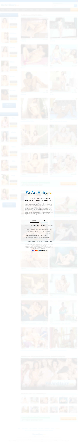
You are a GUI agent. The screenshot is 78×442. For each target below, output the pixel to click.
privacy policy (46, 239)
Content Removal (41, 248)
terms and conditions (37, 239)
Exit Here (34, 221)
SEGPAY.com (41, 247)
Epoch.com (31, 246)
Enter (44, 221)
